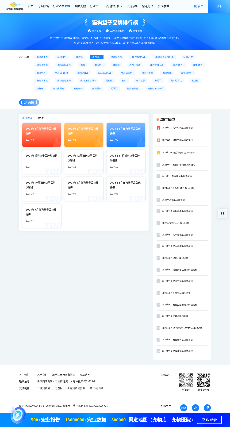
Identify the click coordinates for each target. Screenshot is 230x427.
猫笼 (82, 64)
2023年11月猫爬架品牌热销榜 (177, 176)
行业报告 (43, 6)
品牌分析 (132, 6)
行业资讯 (95, 6)
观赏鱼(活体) (61, 72)
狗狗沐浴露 (134, 64)
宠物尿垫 (167, 72)
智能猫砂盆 (132, 88)
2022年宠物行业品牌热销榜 (175, 223)
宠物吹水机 (42, 80)
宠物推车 (61, 56)
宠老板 (58, 388)
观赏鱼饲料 (126, 72)
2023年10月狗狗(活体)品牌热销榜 (178, 152)
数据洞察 (80, 6)
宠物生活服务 (64, 80)
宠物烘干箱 (58, 88)
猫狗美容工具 (64, 64)
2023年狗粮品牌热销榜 (173, 199)
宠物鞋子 (140, 80)
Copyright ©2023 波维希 (58, 405)
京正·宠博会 (96, 388)
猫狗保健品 (82, 72)
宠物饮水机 (186, 72)
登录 (219, 6)
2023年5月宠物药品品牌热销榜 (177, 211)
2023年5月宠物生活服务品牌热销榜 (179, 304)
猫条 (124, 80)
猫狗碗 (79, 56)
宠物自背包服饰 (88, 80)
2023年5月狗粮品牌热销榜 (175, 316)
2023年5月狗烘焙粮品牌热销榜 (177, 234)
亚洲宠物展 (43, 388)
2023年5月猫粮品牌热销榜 (175, 258)
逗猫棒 (109, 80)
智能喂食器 (42, 64)
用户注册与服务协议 (63, 374)
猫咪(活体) (198, 64)
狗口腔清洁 (176, 80)
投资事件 (163, 6)
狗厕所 (157, 80)
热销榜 (29, 102)
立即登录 (209, 420)
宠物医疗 (96, 88)
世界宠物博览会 (76, 388)
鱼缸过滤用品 (104, 72)
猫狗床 (40, 88)
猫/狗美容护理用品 (164, 56)
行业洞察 (59, 6)
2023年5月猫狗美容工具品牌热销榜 (179, 269)
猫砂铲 (114, 88)
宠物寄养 (78, 88)
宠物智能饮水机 (155, 88)
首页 (31, 6)
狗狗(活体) (178, 64)
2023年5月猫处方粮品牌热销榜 (177, 140)
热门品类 (24, 57)
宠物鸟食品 (147, 72)
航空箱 (195, 80)
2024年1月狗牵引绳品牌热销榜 (177, 127)
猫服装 (116, 64)
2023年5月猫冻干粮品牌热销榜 (177, 281)
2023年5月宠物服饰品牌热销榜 (177, 339)
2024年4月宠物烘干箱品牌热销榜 (178, 164)
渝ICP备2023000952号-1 (31, 405)
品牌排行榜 (112, 6)
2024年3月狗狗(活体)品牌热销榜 (178, 188)
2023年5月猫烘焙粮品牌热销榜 (177, 351)
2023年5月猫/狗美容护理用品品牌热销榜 (182, 328)
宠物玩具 (41, 72)
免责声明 (85, 374)
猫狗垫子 (96, 56)
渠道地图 (147, 6)
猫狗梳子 (98, 64)
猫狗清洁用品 (156, 64)
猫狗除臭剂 (116, 56)
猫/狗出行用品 (138, 56)
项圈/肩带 (188, 56)
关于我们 (42, 374)
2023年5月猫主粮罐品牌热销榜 (177, 246)
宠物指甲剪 (42, 56)
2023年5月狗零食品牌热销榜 (176, 293)
